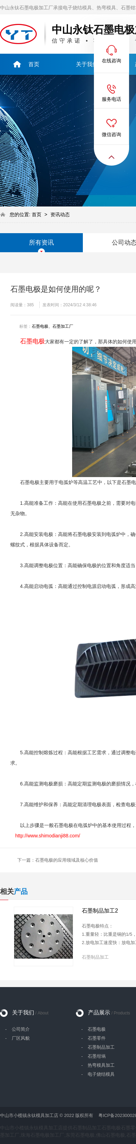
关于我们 (30, 1012)
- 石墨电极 (93, 1029)
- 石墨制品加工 (98, 1047)
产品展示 (109, 1012)
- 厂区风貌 (17, 1038)
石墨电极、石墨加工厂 (52, 326)
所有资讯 (41, 242)
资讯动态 (60, 214)
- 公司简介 (17, 1029)
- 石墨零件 (93, 1038)
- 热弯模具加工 (98, 1065)
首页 (37, 214)
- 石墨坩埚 (93, 1056)
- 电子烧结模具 (98, 1074)
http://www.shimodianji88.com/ (47, 835)
